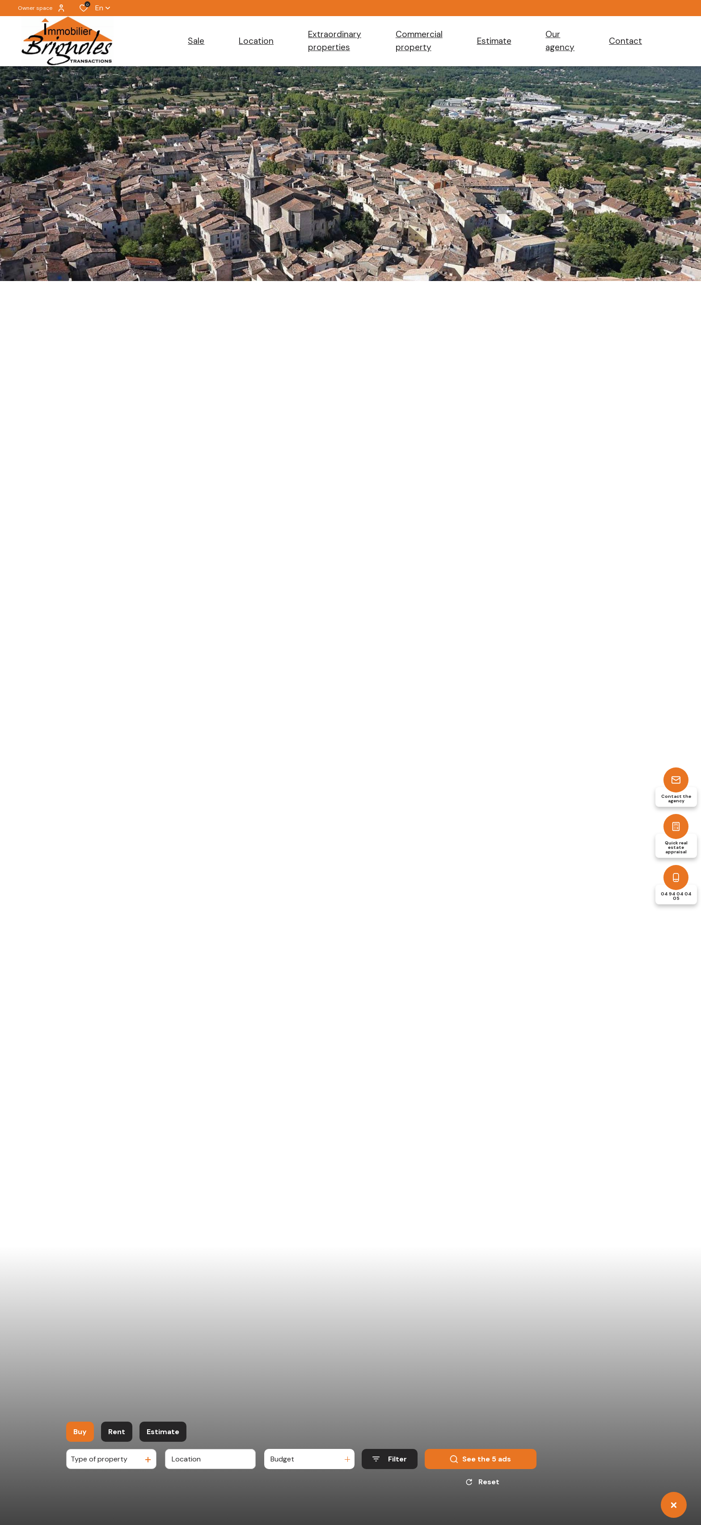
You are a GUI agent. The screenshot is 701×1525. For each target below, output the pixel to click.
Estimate (163, 1431)
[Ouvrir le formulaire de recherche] (390, 1459)
